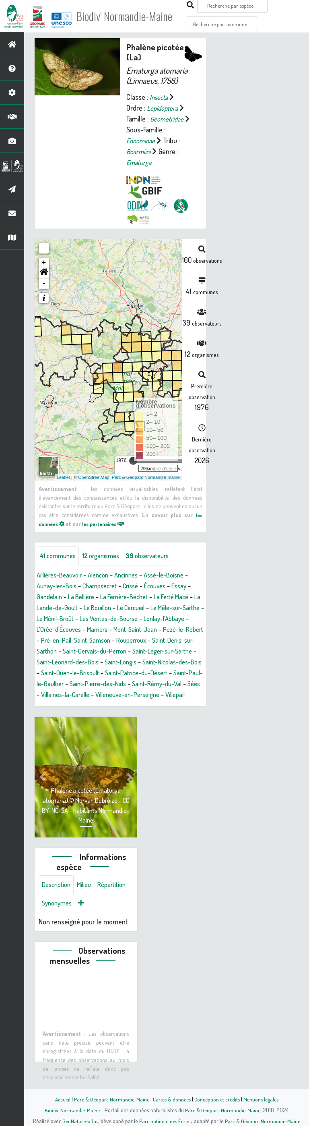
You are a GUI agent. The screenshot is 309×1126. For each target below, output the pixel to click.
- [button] (44, 284)
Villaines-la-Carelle (64, 705)
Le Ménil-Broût (111, 619)
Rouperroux (53, 651)
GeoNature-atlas (78, 1120)
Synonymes (96, 916)
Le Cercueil (170, 608)
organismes (106, 556)
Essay (193, 586)
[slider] (133, 461)
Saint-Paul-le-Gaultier (170, 684)
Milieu (88, 896)
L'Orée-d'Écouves (117, 629)
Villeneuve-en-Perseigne (132, 705)
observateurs (157, 556)
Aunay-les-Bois (58, 586)
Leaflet (63, 476)
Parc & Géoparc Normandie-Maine (108, 1099)
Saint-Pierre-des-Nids (72, 695)
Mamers (159, 629)
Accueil (58, 1099)
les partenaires (109, 523)
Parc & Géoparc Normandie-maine (146, 476)
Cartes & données (171, 1099)
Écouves (167, 586)
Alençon (104, 575)
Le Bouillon (132, 608)
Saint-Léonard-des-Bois (168, 662)
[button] (44, 273)
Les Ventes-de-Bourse (170, 619)
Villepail (185, 705)
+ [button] (44, 263)
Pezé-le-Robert (96, 640)
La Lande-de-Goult (84, 608)
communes (60, 556)
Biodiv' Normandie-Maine (132, 16)
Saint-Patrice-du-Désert (99, 684)
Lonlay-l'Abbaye (63, 629)
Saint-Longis (58, 673)
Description (58, 896)
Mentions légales (264, 1099)
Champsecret (106, 586)
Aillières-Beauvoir (62, 575)
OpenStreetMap (93, 476)
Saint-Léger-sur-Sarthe (95, 662)
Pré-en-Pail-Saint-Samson (162, 640)
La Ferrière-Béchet (137, 597)
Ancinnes (135, 575)
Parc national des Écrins (165, 1120)
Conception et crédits (217, 1099)
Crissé (140, 586)
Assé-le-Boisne (176, 575)
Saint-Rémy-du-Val (136, 695)
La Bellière (89, 597)
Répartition (57, 916)
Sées (176, 695)
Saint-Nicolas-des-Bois (114, 673)
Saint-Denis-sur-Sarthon (111, 651)
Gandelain (54, 597)
